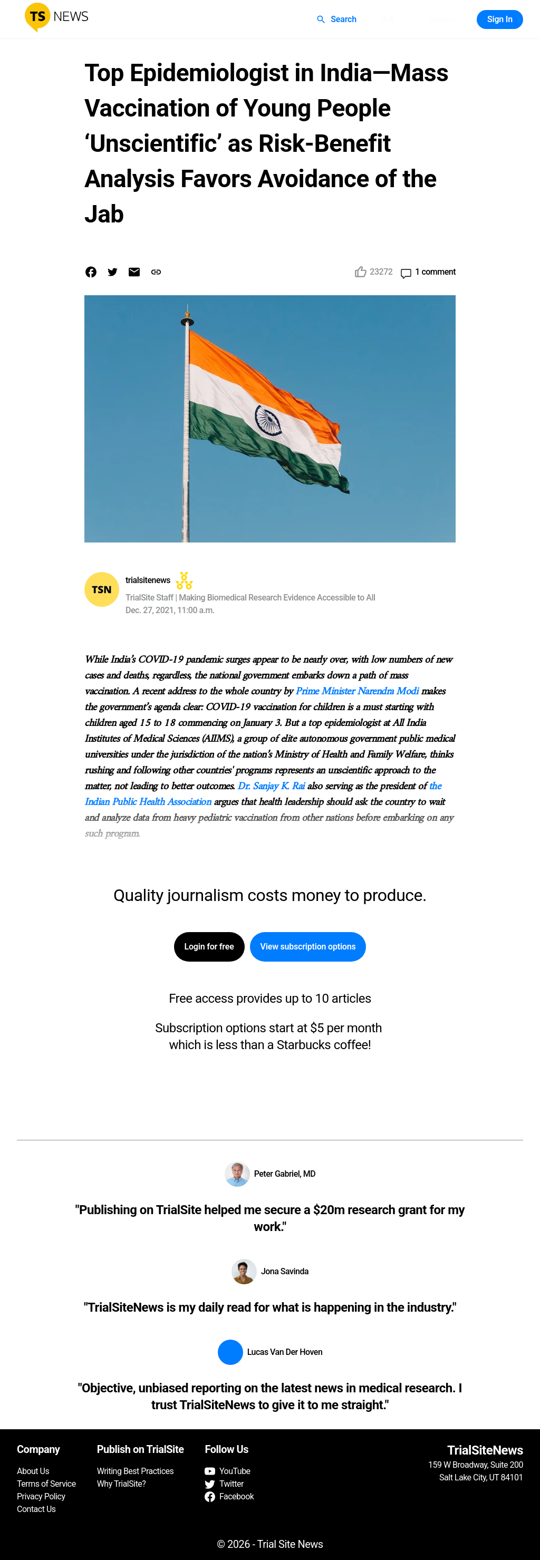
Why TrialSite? (121, 1484)
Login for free (209, 947)
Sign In (500, 19)
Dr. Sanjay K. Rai (270, 787)
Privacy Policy (41, 1496)
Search (337, 19)
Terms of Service (46, 1484)
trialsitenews (148, 580)
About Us (33, 1471)
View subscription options (308, 947)
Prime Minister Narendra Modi (356, 692)
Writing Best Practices (135, 1471)
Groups (440, 19)
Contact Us (36, 1509)
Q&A (386, 19)
